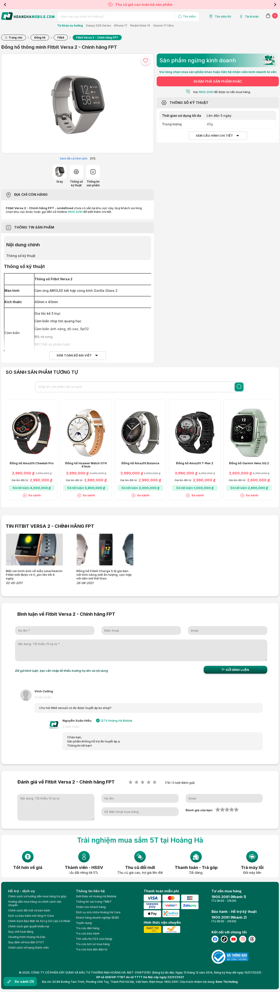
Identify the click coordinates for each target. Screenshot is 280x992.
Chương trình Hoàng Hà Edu (26, 937)
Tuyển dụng (84, 923)
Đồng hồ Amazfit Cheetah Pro (31, 463)
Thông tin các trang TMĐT (94, 901)
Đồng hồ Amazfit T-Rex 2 (194, 463)
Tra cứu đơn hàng (87, 928)
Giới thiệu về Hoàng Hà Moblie (96, 896)
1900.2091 (75, 212)
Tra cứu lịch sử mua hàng (93, 944)
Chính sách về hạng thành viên (28, 947)
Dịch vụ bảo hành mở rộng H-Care (31, 915)
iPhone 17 (120, 25)
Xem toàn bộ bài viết (74, 355)
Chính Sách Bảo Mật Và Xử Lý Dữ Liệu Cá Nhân (39, 921)
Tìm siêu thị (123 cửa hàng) (94, 939)
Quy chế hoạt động (20, 931)
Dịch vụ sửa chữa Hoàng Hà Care (98, 912)
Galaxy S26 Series (98, 25)
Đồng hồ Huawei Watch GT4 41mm (86, 464)
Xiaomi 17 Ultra (163, 25)
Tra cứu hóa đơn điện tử (91, 949)
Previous (5, 4)
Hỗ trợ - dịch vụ (21, 891)
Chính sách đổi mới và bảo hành (29, 910)
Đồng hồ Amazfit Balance (140, 463)
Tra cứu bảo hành (88, 933)
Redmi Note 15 (140, 25)
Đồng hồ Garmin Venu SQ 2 (249, 463)
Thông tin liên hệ (90, 891)
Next (275, 4)
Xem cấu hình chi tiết (214, 135)
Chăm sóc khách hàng (91, 907)
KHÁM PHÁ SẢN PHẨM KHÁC (218, 81)
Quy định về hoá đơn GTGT (26, 942)
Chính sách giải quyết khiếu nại (28, 926)
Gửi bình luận (235, 670)
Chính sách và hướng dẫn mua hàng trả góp (37, 896)
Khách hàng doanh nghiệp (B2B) (97, 917)
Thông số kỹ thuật (20, 256)
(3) (31, 981)
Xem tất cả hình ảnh (73, 158)
